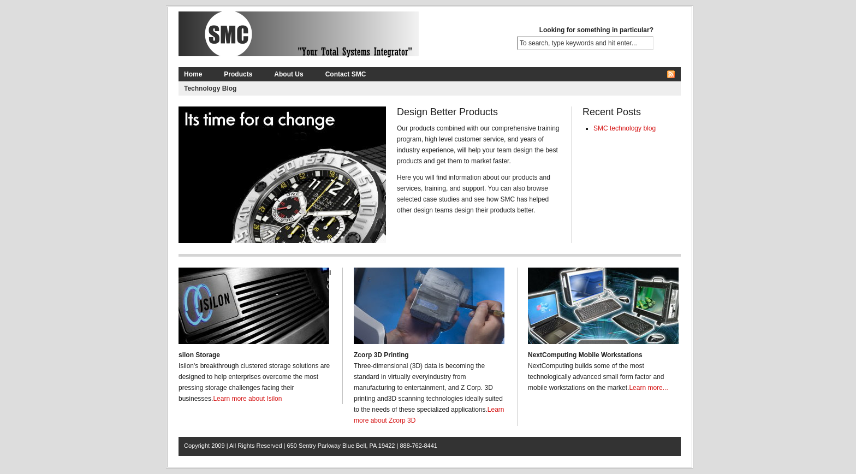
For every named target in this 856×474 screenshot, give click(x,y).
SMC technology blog (624, 128)
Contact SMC (345, 74)
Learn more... (648, 388)
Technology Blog (210, 88)
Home (193, 74)
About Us (288, 74)
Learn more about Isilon (247, 398)
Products (238, 74)
